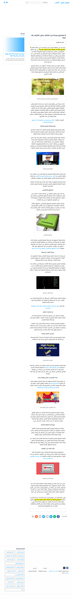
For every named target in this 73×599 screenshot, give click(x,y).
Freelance (10, 587)
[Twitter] (50, 517)
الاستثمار (14, 561)
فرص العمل (21, 561)
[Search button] (27, 2)
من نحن (34, 573)
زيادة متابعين (21, 576)
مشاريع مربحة (54, 383)
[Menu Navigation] (4, 2)
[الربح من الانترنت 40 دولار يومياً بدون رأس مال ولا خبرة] (14, 45)
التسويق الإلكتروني (19, 568)
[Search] (36, 2)
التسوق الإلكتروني (10, 572)
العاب (22, 595)
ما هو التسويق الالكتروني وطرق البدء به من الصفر (46, 248)
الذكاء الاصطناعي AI (19, 580)
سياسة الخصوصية (42, 576)
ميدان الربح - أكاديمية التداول (61, 2)
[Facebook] (58, 517)
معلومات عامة (20, 565)
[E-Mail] (46, 517)
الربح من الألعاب (20, 587)
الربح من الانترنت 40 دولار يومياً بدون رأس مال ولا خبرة (14, 54)
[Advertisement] (36, 19)
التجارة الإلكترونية (20, 583)
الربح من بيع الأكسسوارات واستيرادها (47, 387)
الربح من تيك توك (10, 591)
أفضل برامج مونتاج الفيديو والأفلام (46, 176)
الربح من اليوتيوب (10, 576)
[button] (7, 2)
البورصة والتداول (20, 572)
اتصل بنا (45, 573)
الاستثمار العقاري (9, 583)
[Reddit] (33, 517)
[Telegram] (41, 517)
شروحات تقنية (10, 565)
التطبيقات (8, 561)
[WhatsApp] (54, 517)
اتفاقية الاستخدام (32, 576)
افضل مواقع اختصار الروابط (52, 367)
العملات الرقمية (20, 591)
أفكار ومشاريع (10, 557)
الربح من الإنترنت (20, 557)
